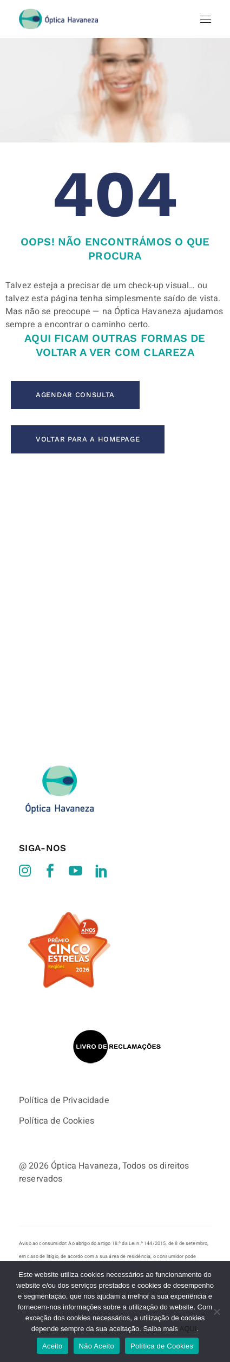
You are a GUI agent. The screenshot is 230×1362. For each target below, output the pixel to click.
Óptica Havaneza (84, 1116)
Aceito (52, 1346)
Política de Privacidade (64, 1051)
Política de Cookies (56, 1071)
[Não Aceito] (216, 1311)
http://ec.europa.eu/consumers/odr (69, 1233)
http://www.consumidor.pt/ (49, 1259)
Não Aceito (96, 1346)
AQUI (188, 1329)
